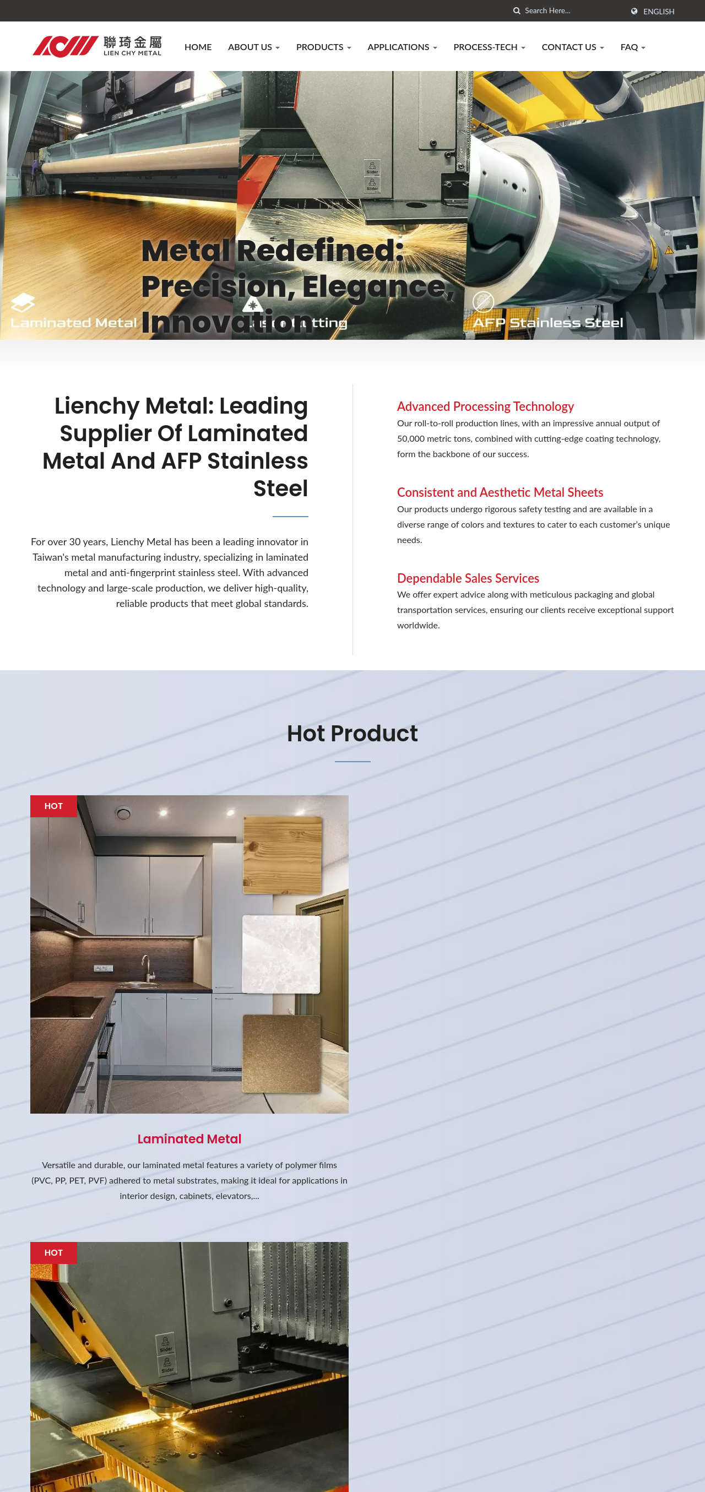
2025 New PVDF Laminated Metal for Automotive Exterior (433, 1364)
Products (323, 46)
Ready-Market (647, 1474)
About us (254, 46)
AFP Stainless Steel (573, 1025)
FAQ (633, 46)
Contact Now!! (621, 1187)
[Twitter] (48, 1421)
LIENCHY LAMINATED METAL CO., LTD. (182, 1474)
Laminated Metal (132, 1025)
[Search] (574, 11)
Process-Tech (489, 46)
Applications (402, 46)
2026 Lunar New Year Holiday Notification (425, 1303)
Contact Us (573, 46)
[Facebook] (35, 1421)
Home (198, 46)
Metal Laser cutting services (352, 1025)
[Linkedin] (61, 1421)
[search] (516, 11)
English (659, 11)
